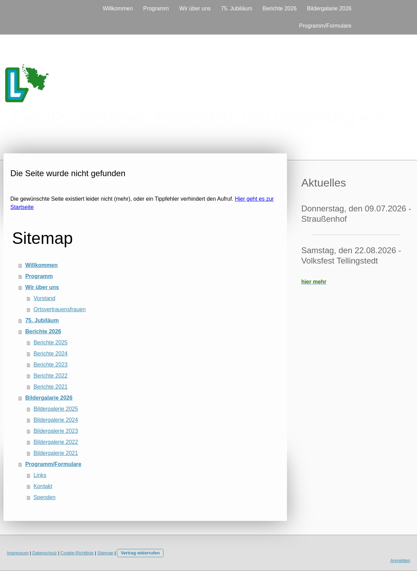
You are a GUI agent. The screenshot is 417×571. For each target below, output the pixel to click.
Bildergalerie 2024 (55, 420)
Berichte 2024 (50, 353)
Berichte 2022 (50, 376)
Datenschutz (44, 552)
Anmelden (400, 560)
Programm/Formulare (325, 26)
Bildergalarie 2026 (329, 8)
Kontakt (42, 486)
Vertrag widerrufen (140, 552)
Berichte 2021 (50, 387)
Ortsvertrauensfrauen (59, 309)
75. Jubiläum (236, 8)
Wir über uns (195, 8)
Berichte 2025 (50, 342)
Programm (156, 8)
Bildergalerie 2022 (55, 442)
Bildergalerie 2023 (55, 431)
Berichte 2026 (279, 8)
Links (39, 475)
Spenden (44, 497)
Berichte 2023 (50, 365)
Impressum (18, 552)
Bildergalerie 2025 (55, 409)
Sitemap (105, 552)
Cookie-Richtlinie (76, 552)
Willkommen (118, 8)
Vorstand (44, 298)
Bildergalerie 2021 (55, 453)
